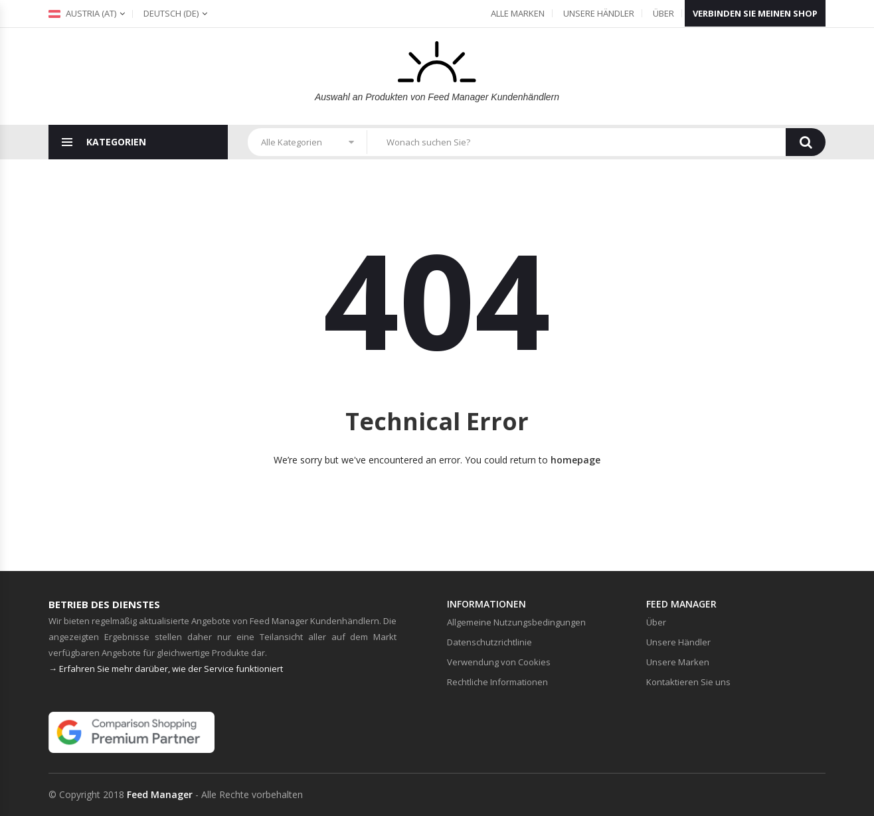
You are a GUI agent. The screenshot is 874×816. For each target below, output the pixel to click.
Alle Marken (518, 13)
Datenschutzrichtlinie (489, 642)
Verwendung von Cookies (499, 662)
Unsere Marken (677, 662)
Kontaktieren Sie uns (688, 682)
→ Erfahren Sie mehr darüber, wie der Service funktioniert (165, 669)
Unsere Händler (598, 13)
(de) (171, 13)
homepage (575, 459)
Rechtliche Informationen (497, 682)
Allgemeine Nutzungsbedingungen (516, 622)
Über (663, 13)
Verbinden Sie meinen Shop (755, 13)
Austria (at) (82, 13)
